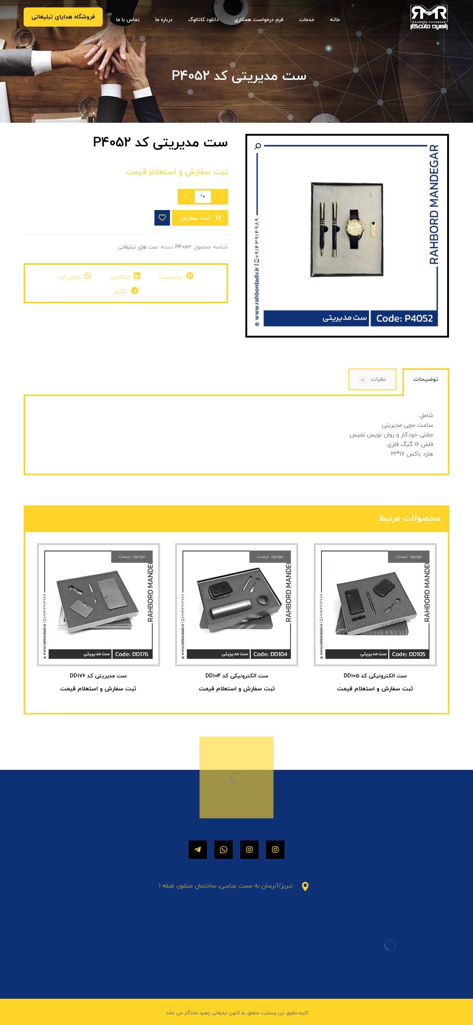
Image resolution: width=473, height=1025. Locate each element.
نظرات (372, 379)
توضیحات (425, 379)
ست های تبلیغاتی (138, 247)
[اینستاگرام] (275, 849)
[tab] (425, 383)
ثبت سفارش (195, 218)
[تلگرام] (197, 849)
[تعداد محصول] (202, 196)
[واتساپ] (223, 849)
